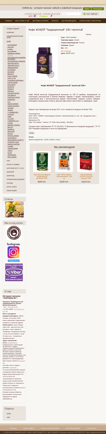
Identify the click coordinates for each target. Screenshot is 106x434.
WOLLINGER (12, 157)
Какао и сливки (13, 164)
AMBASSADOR (13, 68)
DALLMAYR (11, 85)
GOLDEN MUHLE (13, 93)
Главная (8, 21)
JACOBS (10, 108)
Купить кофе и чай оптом (90, 21)
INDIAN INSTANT (13, 106)
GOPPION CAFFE (14, 97)
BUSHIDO (11, 72)
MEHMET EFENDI (14, 125)
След (25, 209)
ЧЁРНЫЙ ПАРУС (13, 65)
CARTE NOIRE (13, 82)
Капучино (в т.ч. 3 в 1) (15, 168)
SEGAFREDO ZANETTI (15, 140)
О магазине (53, 26)
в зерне (10, 49)
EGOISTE (11, 87)
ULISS (10, 153)
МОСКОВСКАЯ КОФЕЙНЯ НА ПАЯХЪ (17, 58)
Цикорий (10, 172)
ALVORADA (11, 70)
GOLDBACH (12, 95)
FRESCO (11, 89)
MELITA (10, 127)
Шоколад (10, 176)
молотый (11, 47)
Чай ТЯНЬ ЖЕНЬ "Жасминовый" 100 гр (64, 176)
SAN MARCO (12, 138)
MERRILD (11, 129)
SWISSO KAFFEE (14, 144)
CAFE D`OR (12, 78)
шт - (92, 14)
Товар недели (28, 428)
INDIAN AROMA (13, 104)
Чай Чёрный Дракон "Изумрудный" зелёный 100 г (42, 176)
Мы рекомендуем (69, 21)
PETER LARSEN (13, 136)
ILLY (9, 102)
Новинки (10, 32)
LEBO (9, 116)
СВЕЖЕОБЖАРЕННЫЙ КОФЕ (15, 37)
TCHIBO (10, 146)
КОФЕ (9, 414)
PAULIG (10, 133)
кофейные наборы (14, 53)
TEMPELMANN (13, 148)
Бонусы (55, 21)
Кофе (9, 41)
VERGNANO (12, 155)
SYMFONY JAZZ (13, 142)
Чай (8, 161)
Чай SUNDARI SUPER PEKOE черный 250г (86, 176)
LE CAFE (11, 119)
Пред (3, 209)
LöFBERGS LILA (13, 121)
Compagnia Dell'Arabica (15, 80)
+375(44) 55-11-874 (51, 14)
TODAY (10, 151)
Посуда (10, 183)
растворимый (12, 45)
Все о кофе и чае (22, 21)
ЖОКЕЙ (10, 55)
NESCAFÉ (11, 131)
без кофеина (12, 51)
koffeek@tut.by (12, 343)
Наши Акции (12, 190)
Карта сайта (12, 187)
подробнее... (13, 367)
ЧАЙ (8, 417)
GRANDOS (11, 99)
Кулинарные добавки (15, 179)
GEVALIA (11, 91)
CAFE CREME (12, 76)
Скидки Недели (13, 29)
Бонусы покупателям (50, 428)
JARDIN (10, 110)
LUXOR (10, 123)
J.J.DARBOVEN (13, 112)
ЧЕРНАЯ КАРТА (13, 63)
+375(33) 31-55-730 (32, 14)
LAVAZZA (11, 114)
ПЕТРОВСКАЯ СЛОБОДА (16, 61)
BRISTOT (11, 74)
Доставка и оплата (40, 21)
